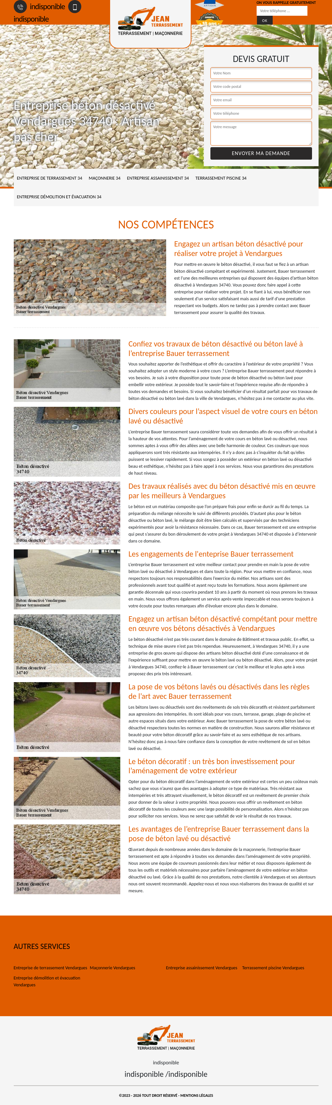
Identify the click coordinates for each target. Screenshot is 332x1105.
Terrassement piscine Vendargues (273, 968)
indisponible (39, 6)
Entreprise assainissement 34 (158, 178)
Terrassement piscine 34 (220, 178)
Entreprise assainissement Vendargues (201, 968)
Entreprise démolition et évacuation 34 (59, 197)
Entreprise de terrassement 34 (49, 178)
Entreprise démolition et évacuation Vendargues (47, 981)
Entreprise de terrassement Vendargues (51, 968)
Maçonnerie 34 (105, 178)
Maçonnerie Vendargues (112, 968)
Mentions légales (196, 1095)
